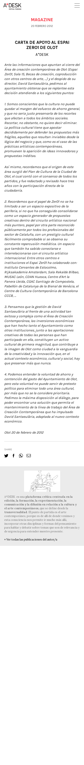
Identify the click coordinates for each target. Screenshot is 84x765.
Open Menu (77, 5)
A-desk (12, 6)
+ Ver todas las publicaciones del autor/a (30, 539)
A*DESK (42, 54)
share (8, 449)
